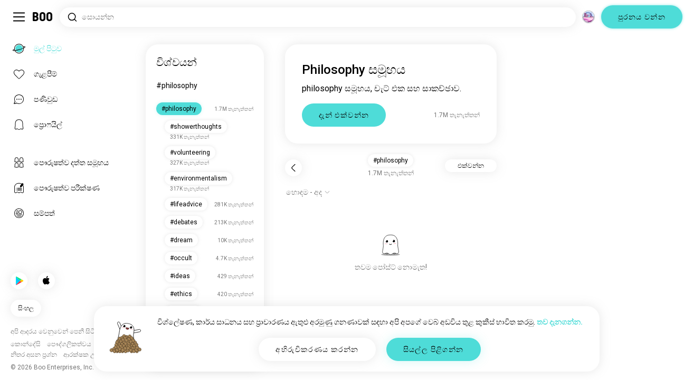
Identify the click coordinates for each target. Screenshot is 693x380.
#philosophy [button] (390, 160)
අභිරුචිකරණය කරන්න (317, 349)
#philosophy (176, 85)
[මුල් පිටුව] (43, 16)
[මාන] (588, 17)
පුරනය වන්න (642, 17)
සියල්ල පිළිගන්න (433, 349)
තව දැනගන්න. (560, 322)
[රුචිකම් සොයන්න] (318, 17)
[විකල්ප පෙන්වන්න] (308, 192)
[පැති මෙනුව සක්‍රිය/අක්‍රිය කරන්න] (19, 17)
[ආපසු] (293, 167)
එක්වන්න (471, 165)
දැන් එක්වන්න (344, 115)
